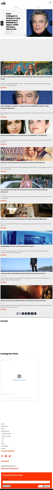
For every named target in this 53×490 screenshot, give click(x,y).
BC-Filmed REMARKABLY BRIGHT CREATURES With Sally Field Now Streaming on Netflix (26, 68)
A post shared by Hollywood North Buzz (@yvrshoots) (19, 396)
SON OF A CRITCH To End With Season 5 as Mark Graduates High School (26, 209)
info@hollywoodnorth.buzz (8, 464)
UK (2, 439)
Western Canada (6, 432)
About (2, 442)
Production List (5, 430)
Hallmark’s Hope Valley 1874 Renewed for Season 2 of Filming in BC (26, 153)
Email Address (7, 478)
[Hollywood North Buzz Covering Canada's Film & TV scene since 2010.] (3, 2)
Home (2, 422)
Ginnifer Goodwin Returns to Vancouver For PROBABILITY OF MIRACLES (26, 126)
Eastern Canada (6, 434)
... (28, 312)
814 (32, 312)
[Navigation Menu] (50, 3)
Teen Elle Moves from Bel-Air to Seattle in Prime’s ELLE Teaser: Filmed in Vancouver (26, 180)
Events (3, 427)
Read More (3, 87)
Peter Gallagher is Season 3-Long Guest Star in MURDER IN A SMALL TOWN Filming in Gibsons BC (13, 21)
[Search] (25, 7)
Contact (3, 447)
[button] (24, 35)
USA (3, 437)
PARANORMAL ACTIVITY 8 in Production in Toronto (26, 236)
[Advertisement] (27, 48)
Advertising (5, 444)
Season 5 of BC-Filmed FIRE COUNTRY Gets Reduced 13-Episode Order (26, 290)
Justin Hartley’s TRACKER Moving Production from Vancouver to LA (26, 263)
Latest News (4, 425)
